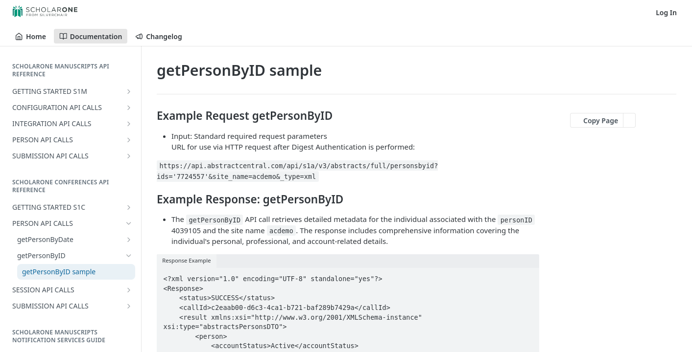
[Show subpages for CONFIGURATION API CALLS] (129, 107)
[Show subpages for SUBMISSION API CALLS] (129, 156)
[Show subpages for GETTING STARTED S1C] (129, 207)
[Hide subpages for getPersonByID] (129, 256)
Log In (666, 12)
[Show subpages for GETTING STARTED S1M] (129, 91)
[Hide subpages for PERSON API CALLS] (129, 223)
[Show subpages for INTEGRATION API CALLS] (129, 124)
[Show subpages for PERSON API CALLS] (129, 140)
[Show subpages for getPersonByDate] (129, 239)
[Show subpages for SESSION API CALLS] (129, 290)
